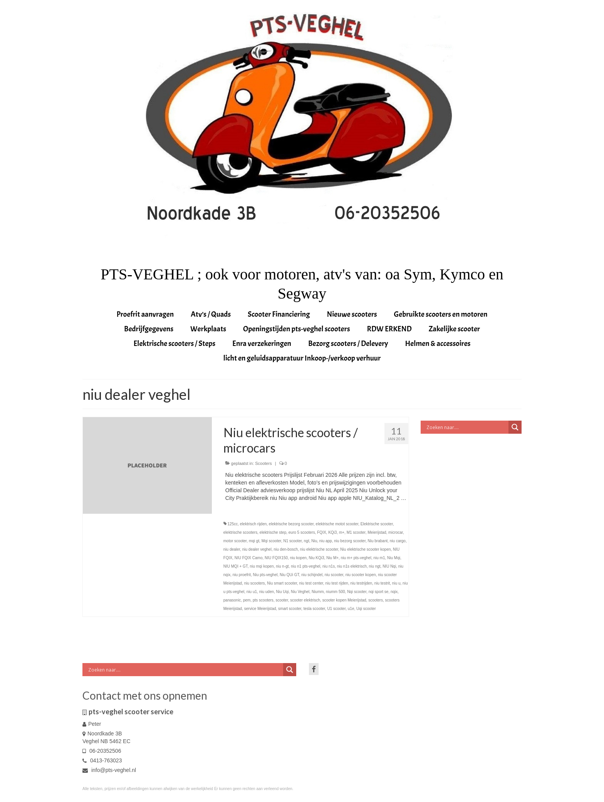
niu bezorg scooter (350, 541)
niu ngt (375, 566)
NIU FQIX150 (276, 558)
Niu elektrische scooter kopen (365, 549)
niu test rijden (336, 583)
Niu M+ (332, 558)
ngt (306, 541)
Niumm (318, 592)
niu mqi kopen (261, 566)
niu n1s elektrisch (352, 566)
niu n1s (328, 566)
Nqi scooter (356, 592)
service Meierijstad (260, 609)
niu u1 (252, 592)
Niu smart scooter (282, 583)
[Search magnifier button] (515, 427)
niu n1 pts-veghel (305, 566)
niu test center (311, 583)
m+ (341, 532)
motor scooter (235, 541)
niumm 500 (335, 592)
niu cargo (398, 541)
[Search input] (466, 427)
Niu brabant (378, 541)
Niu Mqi (393, 558)
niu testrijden (361, 583)
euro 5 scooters (302, 532)
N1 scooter (292, 541)
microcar (395, 532)
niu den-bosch (285, 549)
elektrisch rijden (253, 524)
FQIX (321, 532)
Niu (314, 541)
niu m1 (379, 558)
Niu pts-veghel (265, 575)
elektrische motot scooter (337, 524)
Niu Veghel (300, 592)
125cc (233, 524)
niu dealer (231, 549)
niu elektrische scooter (319, 549)
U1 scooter (336, 609)
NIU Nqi (389, 566)
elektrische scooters (240, 532)
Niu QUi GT (289, 575)
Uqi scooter (366, 609)
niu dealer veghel (257, 549)
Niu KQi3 (316, 558)
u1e (351, 609)
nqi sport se (379, 592)
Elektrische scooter (377, 524)
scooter (281, 600)
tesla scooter (314, 609)
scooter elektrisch (305, 600)
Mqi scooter (271, 541)
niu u (396, 583)
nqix (394, 592)
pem (246, 600)
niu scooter (334, 575)
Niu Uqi (282, 592)
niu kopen (298, 558)
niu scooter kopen (361, 575)
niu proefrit (242, 575)
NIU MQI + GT (235, 566)
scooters (375, 600)
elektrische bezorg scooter (291, 524)
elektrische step (273, 532)
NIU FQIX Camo (249, 558)
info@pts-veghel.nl (109, 770)
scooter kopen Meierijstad (344, 600)
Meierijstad (376, 532)
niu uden (266, 592)
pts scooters (263, 600)
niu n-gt (282, 566)
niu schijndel (311, 575)
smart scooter (289, 609)
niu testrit (382, 583)
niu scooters (254, 583)
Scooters (263, 463)
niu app (325, 541)
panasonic (232, 600)
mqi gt (254, 541)
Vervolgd (235, 506)
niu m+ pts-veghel (356, 558)
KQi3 (332, 532)
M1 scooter (356, 532)
